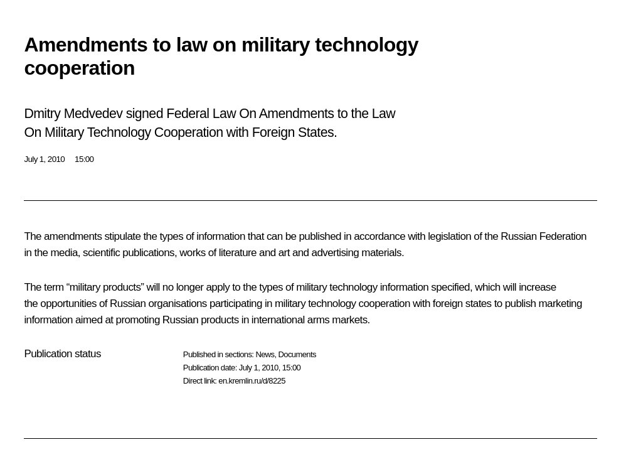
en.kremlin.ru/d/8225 (251, 380)
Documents (297, 354)
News (264, 354)
